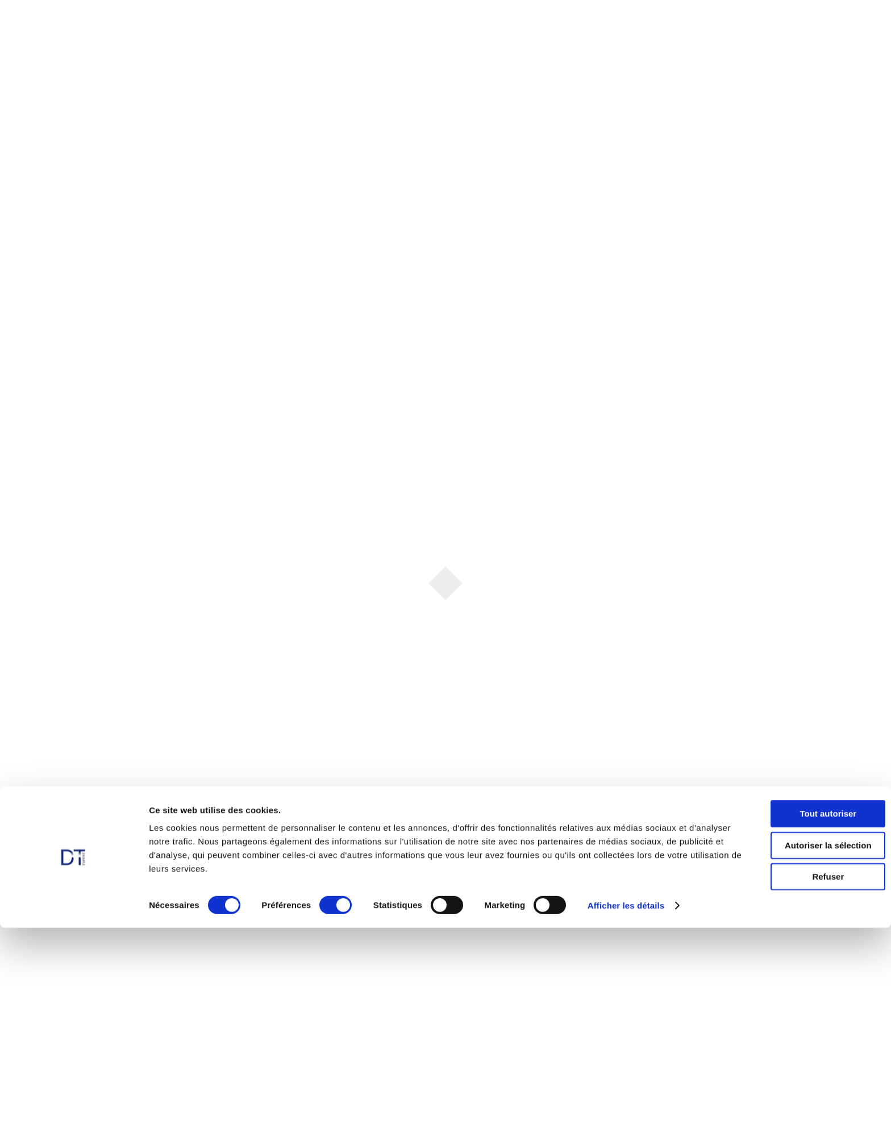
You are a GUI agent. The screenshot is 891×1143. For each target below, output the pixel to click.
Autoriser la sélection (796, 1060)
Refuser (796, 1091)
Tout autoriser (796, 1028)
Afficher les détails (626, 1120)
